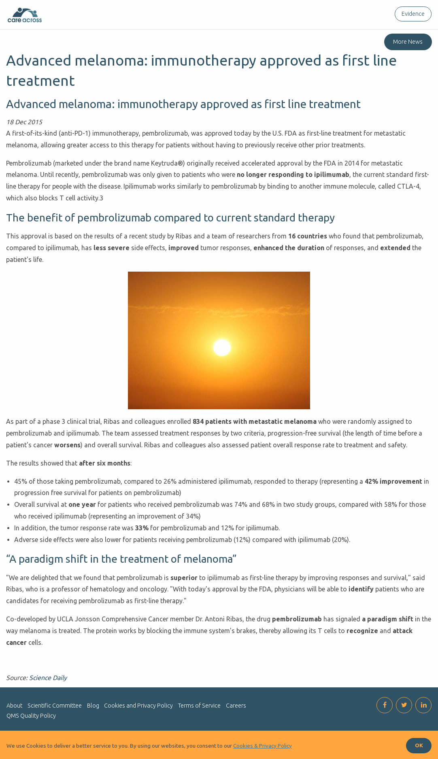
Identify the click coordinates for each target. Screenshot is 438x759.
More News (408, 41)
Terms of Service (199, 705)
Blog (93, 705)
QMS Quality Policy (31, 715)
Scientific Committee (55, 705)
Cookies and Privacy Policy (138, 705)
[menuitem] (411, 13)
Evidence (413, 14)
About (14, 705)
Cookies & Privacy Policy (262, 745)
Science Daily (48, 677)
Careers (236, 705)
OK (419, 745)
